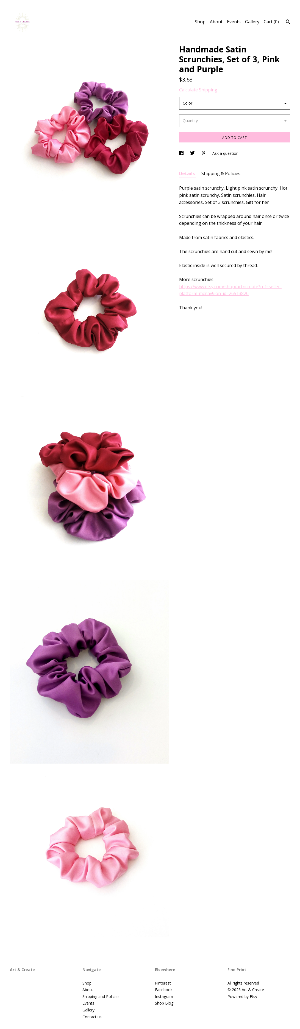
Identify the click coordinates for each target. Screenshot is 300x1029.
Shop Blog (164, 1003)
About (216, 22)
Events (234, 22)
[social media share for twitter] (193, 153)
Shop (200, 22)
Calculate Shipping (198, 90)
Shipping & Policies (220, 173)
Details (187, 173)
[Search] (288, 22)
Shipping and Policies (101, 996)
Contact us (92, 1016)
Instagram (164, 996)
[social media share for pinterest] (204, 153)
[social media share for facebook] (182, 153)
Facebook (164, 989)
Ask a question (225, 153)
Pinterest (163, 983)
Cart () (271, 22)
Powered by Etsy (242, 996)
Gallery (252, 22)
